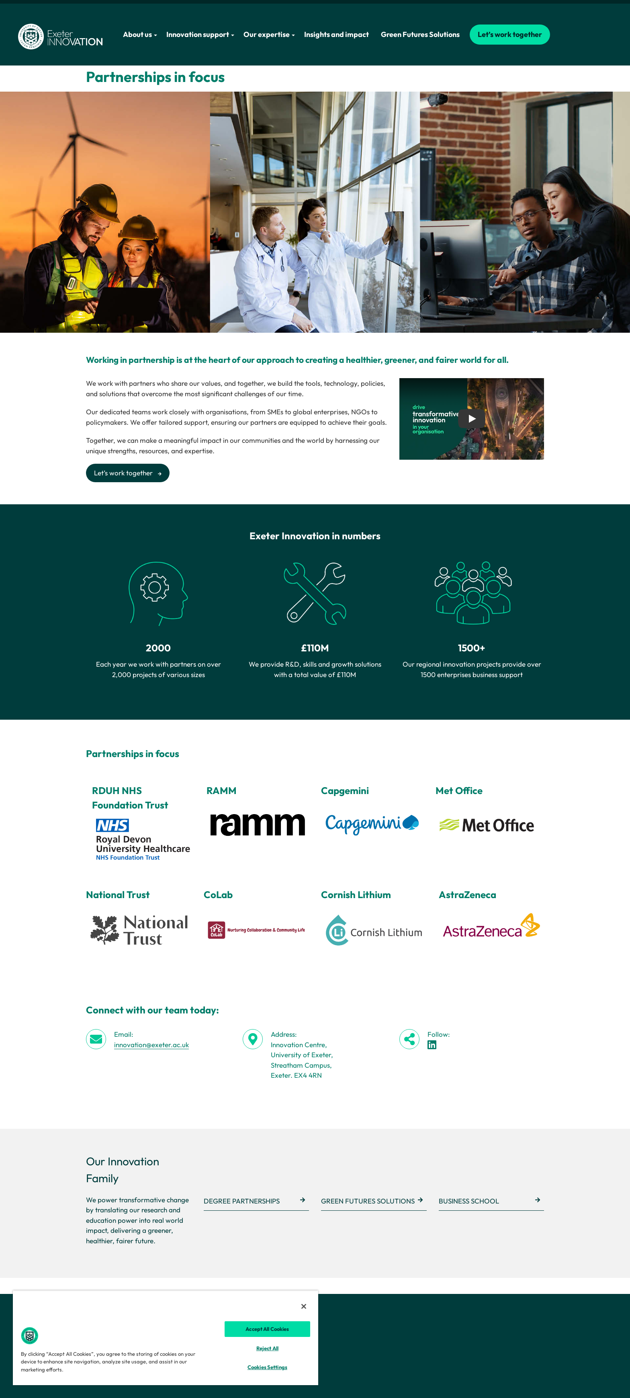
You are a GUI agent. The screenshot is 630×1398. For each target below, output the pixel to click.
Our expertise (269, 34)
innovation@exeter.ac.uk (151, 1044)
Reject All (267, 1348)
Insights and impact (336, 34)
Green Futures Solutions (420, 34)
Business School (469, 1201)
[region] (165, 1337)
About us (140, 34)
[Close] (304, 1306)
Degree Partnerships (242, 1201)
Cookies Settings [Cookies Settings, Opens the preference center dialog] (267, 1367)
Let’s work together (510, 34)
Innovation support (200, 34)
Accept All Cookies (267, 1329)
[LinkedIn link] (432, 1045)
